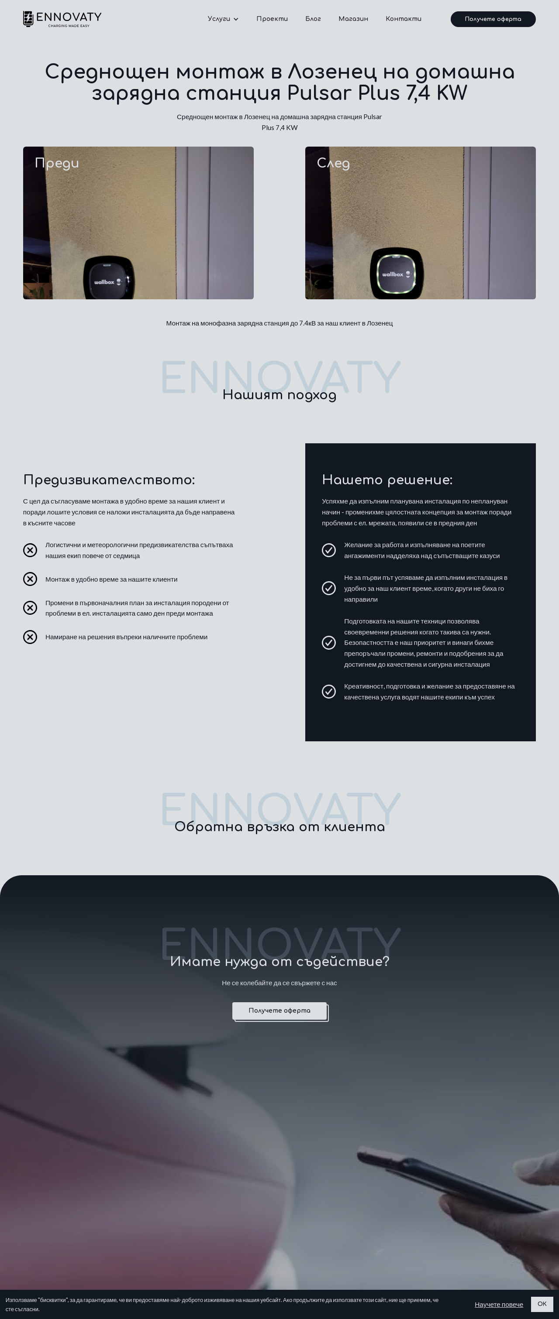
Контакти (403, 19)
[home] (62, 19)
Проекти (272, 19)
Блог (313, 19)
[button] (223, 19)
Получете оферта (493, 19)
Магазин (353, 19)
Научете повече (499, 1304)
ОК (542, 1304)
